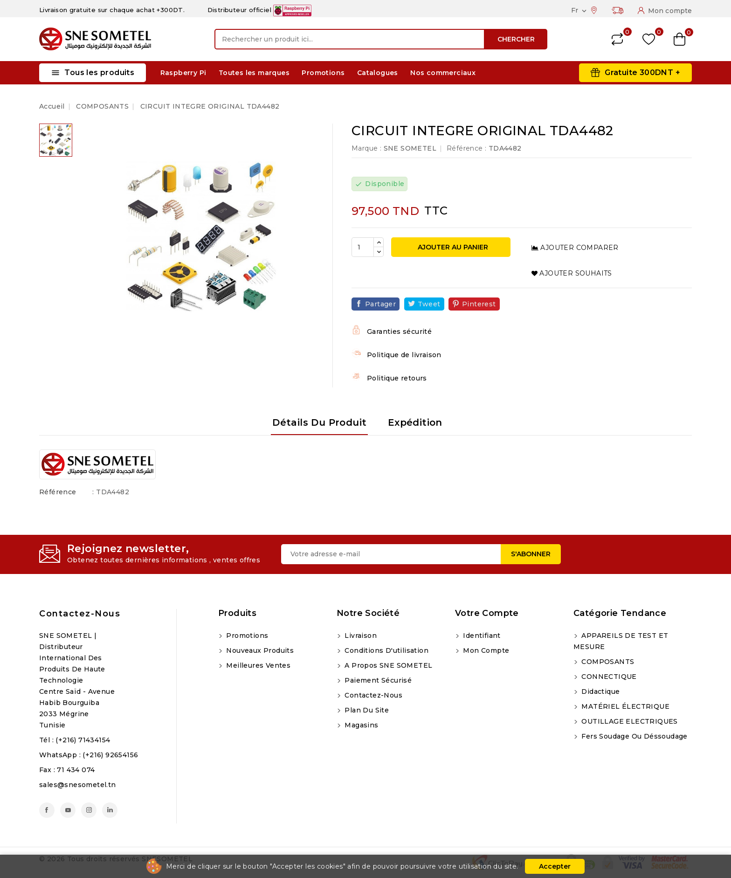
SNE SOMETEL (410, 148)
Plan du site (366, 710)
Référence (57, 492)
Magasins (361, 725)
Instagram (89, 810)
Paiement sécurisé (377, 680)
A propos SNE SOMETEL (387, 665)
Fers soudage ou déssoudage (633, 736)
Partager (380, 304)
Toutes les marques (254, 73)
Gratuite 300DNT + (642, 72)
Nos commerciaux (443, 73)
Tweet (429, 304)
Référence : (466, 148)
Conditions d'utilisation (385, 650)
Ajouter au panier (452, 247)
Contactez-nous (79, 613)
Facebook (47, 810)
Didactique (599, 691)
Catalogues (377, 73)
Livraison (360, 635)
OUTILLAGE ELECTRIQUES (628, 721)
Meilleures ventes (257, 665)
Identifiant (481, 635)
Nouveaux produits (259, 650)
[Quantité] (363, 247)
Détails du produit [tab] (319, 422)
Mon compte (485, 650)
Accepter (555, 866)
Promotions (323, 73)
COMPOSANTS (606, 661)
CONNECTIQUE (608, 676)
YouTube (68, 810)
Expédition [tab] (415, 422)
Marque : (366, 148)
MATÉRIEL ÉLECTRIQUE (624, 706)
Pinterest (479, 304)
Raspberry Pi (183, 73)
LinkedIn (109, 810)
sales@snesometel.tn (77, 785)
